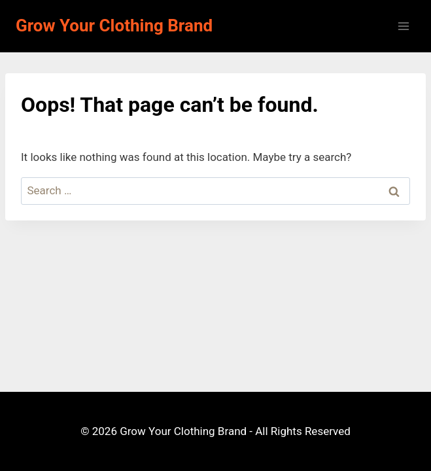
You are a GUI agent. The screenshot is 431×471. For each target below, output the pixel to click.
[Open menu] (403, 26)
